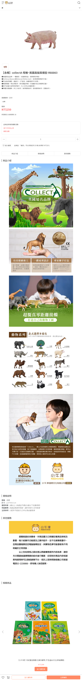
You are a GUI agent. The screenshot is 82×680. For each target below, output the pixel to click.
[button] (79, 607)
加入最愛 (7, 145)
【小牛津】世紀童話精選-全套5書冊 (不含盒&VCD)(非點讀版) (16, 611)
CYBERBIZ (43, 672)
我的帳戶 (30, 635)
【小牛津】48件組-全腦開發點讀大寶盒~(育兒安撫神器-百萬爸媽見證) (41, 611)
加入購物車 (28, 677)
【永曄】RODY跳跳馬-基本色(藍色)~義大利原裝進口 (66, 611)
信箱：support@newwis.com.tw (13, 650)
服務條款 (23, 635)
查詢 (3, 635)
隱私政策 (16, 635)
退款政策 (9, 635)
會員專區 (44, 635)
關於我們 (37, 635)
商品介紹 (15, 153)
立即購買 (63, 677)
